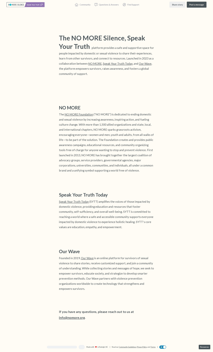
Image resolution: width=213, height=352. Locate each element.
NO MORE (95, 63)
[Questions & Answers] (106, 4)
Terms (153, 347)
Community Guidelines (127, 347)
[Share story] (177, 4)
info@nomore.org (72, 317)
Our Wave (145, 63)
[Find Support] (131, 4)
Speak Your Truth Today (118, 63)
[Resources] (204, 347)
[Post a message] (196, 4)
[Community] (82, 4)
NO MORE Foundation (79, 114)
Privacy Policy (142, 347)
